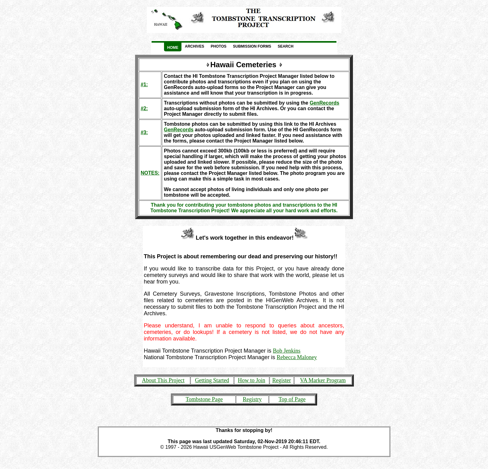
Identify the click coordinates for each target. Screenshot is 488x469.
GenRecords (324, 103)
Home (172, 47)
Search (285, 46)
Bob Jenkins (287, 351)
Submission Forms (252, 46)
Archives (194, 46)
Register (281, 380)
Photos (218, 46)
